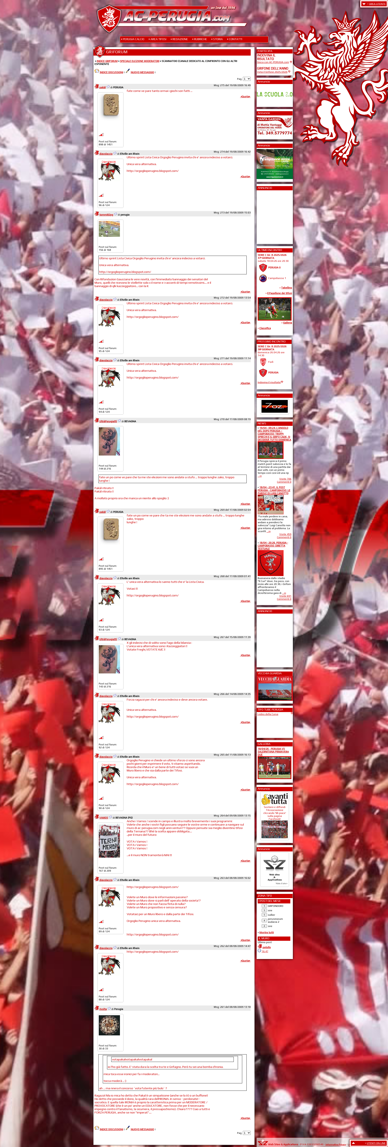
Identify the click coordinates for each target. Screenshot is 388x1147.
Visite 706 (285, 478)
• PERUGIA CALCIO (132, 39)
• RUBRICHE (199, 39)
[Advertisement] (269, 215)
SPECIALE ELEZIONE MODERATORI (139, 61)
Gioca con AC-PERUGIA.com (273, 62)
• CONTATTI (234, 39)
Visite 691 (285, 596)
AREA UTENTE (377, 3)
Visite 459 (285, 534)
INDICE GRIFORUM (107, 61)
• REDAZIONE (179, 39)
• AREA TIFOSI (157, 39)
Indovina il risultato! (269, 382)
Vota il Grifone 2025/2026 (272, 71)
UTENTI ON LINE (376, 1143)
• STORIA (217, 39)
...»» (260, 475)
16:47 (265, 951)
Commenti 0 (284, 481)
